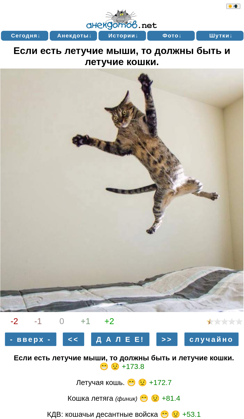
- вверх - (30, 339)
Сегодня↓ (26, 35)
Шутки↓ (221, 35)
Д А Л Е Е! (120, 339)
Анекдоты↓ (74, 35)
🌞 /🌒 (233, 6)
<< (73, 339)
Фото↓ (172, 35)
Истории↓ (123, 35)
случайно (211, 339)
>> (167, 339)
